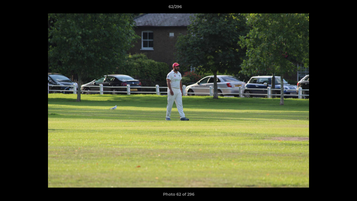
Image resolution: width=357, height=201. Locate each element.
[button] (333, 8)
